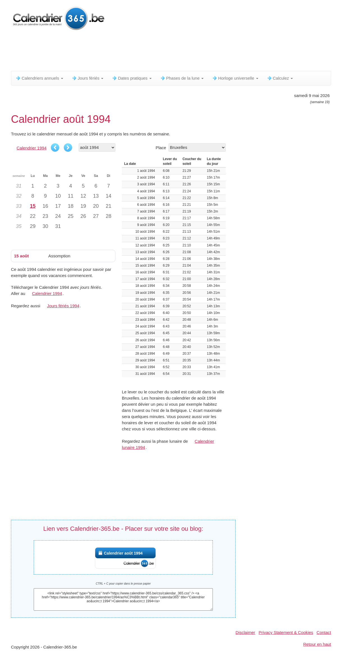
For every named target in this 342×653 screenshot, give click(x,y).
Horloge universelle (235, 78)
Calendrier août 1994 (123, 553)
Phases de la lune (182, 78)
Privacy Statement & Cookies (286, 632)
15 (32, 206)
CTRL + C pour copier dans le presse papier (123, 583)
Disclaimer (245, 632)
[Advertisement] (147, 51)
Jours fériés (88, 78)
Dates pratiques (131, 78)
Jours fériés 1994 (63, 305)
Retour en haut (317, 644)
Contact (323, 632)
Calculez (280, 78)
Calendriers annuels (39, 78)
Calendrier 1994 (32, 148)
